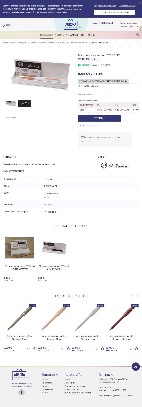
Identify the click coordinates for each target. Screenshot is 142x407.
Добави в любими (126, 118)
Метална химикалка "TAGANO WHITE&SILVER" (20, 261)
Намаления (74, 34)
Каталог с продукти (19, 42)
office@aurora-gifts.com (109, 375)
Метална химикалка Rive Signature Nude (54, 331)
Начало (5, 42)
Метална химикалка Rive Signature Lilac (88, 331)
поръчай (93, 118)
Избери (34, 342)
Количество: (85, 94)
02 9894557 (111, 380)
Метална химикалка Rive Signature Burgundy (122, 331)
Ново (58, 34)
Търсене (136, 35)
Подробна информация (105, 5)
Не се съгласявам (127, 5)
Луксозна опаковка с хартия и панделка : (103, 81)
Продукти (44, 34)
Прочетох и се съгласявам (114, 12)
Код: (94, 65)
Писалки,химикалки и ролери (42, 42)
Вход (95, 24)
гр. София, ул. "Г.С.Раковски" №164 (113, 372)
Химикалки (62, 42)
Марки (90, 34)
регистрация (107, 24)
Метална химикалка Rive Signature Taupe (19, 331)
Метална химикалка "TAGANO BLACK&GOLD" (54, 261)
